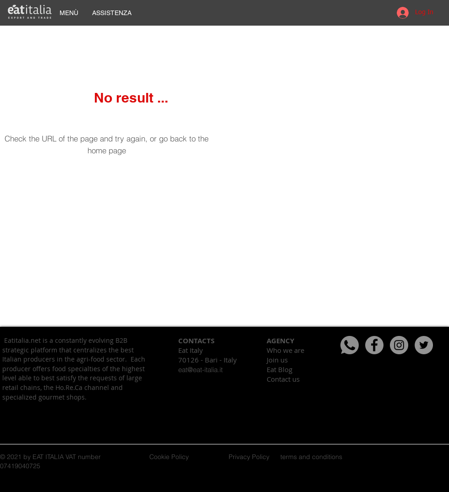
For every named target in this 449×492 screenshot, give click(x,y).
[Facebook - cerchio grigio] (374, 345)
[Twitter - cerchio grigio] (424, 345)
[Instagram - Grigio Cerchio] (399, 345)
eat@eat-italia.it (200, 369)
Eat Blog (279, 369)
